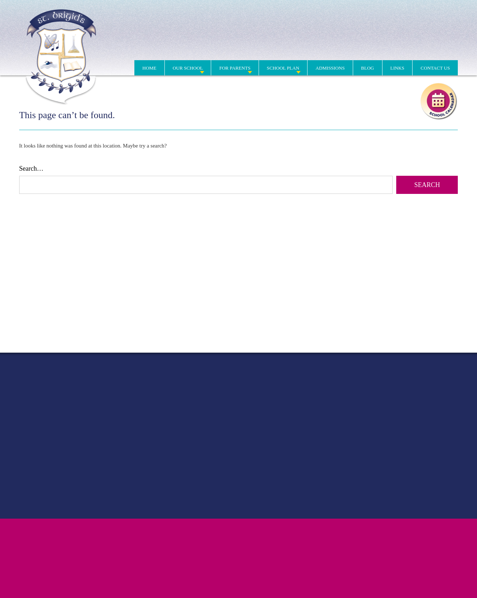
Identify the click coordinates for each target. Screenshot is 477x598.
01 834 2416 (373, 48)
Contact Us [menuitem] (435, 68)
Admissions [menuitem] (329, 68)
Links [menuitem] (397, 68)
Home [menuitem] (149, 68)
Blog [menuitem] (367, 68)
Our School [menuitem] (188, 68)
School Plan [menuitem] (283, 68)
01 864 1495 (339, 48)
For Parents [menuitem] (234, 68)
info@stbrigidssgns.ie (434, 48)
